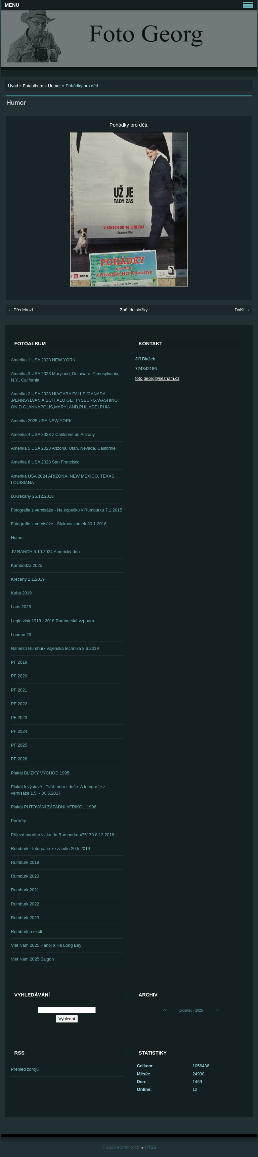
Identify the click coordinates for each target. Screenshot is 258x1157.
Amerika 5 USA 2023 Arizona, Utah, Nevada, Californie (63, 448)
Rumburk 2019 (25, 862)
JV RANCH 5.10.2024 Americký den (45, 551)
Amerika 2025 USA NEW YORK (41, 420)
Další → (242, 309)
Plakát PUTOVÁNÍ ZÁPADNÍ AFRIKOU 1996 (53, 806)
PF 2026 (19, 758)
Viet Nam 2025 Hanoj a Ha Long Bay (46, 945)
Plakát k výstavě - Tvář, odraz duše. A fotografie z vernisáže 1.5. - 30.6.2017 (58, 790)
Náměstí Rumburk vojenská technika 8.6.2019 (55, 648)
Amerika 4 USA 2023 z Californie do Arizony (53, 434)
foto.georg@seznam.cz (157, 378)
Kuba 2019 (21, 592)
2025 (199, 1010)
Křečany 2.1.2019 (28, 579)
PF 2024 (19, 731)
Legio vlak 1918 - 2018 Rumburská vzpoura (52, 620)
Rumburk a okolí (26, 931)
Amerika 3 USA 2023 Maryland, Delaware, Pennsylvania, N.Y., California (65, 377)
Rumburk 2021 (25, 889)
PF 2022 (19, 703)
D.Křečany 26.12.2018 (32, 496)
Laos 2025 (21, 606)
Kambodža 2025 (26, 565)
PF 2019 (19, 662)
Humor (54, 85)
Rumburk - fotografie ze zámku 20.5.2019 (50, 848)
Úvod (13, 85)
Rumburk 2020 (25, 876)
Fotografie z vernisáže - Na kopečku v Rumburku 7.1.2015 (66, 510)
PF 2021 (19, 690)
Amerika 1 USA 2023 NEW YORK (43, 359)
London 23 (21, 634)
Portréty (18, 820)
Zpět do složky (134, 309)
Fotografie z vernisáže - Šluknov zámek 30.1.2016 (59, 523)
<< (165, 1010)
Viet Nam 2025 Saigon (32, 959)
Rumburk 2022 (25, 903)
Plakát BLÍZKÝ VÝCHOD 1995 (40, 772)
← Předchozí (20, 309)
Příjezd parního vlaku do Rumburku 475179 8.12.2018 (62, 834)
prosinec (185, 1010)
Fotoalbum (33, 85)
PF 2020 (19, 675)
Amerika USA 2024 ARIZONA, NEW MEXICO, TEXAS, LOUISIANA (63, 479)
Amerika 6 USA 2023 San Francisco (45, 461)
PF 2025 (19, 745)
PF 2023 (19, 717)
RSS (151, 1147)
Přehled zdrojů (25, 1069)
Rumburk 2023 (25, 917)
